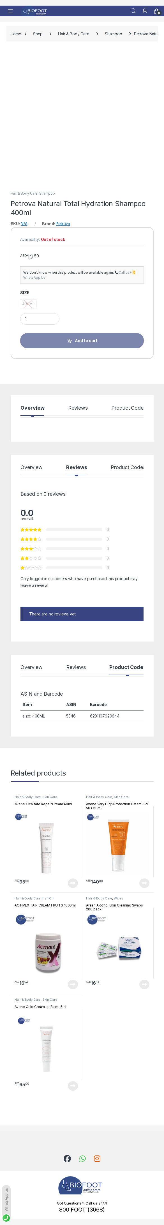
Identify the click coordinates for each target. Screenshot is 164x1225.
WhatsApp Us (34, 277)
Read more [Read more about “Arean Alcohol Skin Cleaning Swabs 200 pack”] (144, 984)
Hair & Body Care (73, 33)
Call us (124, 272)
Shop (38, 33)
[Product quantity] (39, 319)
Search (133, 11)
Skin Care (49, 797)
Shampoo (113, 33)
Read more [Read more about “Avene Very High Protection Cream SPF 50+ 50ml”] (144, 883)
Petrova (63, 223)
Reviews (77, 408)
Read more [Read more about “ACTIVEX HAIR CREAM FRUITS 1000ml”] (73, 984)
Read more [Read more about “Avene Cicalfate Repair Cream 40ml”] (73, 883)
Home (16, 33)
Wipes (118, 898)
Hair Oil (47, 898)
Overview (32, 408)
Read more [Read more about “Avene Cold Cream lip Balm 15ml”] (73, 1086)
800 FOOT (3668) (82, 1209)
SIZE (24, 292)
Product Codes (128, 408)
